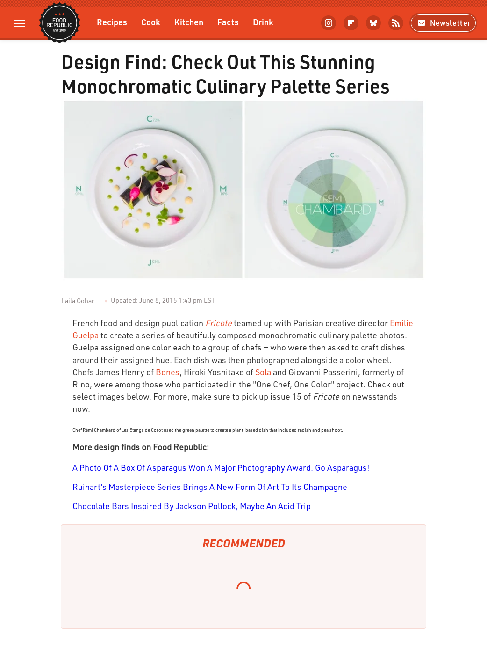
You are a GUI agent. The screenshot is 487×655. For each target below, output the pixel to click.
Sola (263, 372)
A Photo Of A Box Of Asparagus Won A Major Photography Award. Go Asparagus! (221, 467)
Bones (167, 372)
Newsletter (443, 23)
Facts (228, 21)
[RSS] (395, 22)
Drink (263, 21)
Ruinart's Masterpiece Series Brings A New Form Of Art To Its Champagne (209, 486)
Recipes (112, 21)
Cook (150, 21)
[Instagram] (328, 22)
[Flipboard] (351, 22)
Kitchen (188, 21)
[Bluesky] (373, 22)
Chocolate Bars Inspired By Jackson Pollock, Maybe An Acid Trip (191, 506)
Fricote (218, 323)
